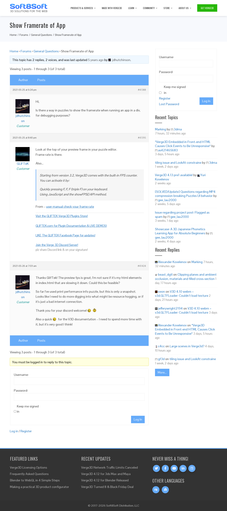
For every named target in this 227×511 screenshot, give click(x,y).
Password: (21, 390)
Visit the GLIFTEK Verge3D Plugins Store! (62, 216)
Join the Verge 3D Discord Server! (57, 245)
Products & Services (83, 8)
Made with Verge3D (112, 8)
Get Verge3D (207, 8)
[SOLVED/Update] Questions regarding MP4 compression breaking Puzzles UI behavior (185, 194)
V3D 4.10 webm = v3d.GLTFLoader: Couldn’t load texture (181, 293)
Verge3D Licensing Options (28, 467)
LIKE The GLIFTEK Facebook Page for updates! (65, 235)
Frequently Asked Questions (29, 474)
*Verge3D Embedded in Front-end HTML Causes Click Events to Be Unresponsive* (183, 144)
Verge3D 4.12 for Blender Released (105, 480)
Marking (160, 129)
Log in (14, 431)
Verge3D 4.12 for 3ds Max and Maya (106, 474)
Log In (138, 419)
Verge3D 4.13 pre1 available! (174, 175)
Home (14, 51)
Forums (26, 51)
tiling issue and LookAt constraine (178, 163)
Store (168, 8)
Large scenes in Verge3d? (187, 346)
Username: (21, 375)
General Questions (46, 51)
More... (162, 372)
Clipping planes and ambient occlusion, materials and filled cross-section (186, 276)
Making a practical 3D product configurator (39, 487)
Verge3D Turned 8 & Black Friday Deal (107, 487)
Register (26, 431)
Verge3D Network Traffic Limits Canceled (109, 467)
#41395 (142, 137)
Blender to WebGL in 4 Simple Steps (35, 480)
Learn (132, 8)
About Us (185, 8)
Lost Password (169, 104)
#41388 (142, 90)
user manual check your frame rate (70, 207)
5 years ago (96, 60)
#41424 (142, 266)
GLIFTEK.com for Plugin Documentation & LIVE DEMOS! (71, 226)
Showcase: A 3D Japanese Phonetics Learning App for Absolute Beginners (180, 231)
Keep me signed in (28, 408)
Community (150, 8)
